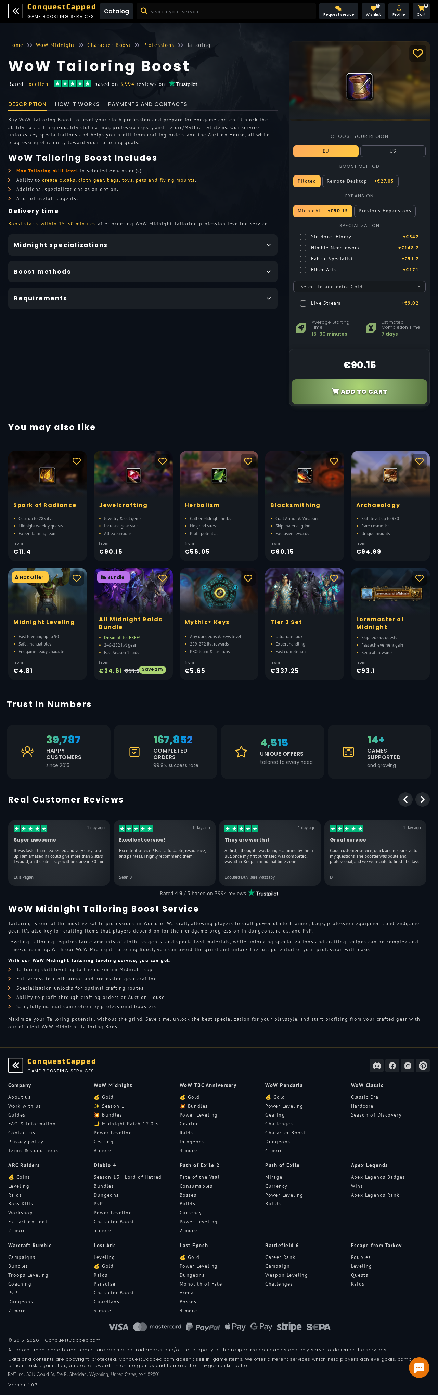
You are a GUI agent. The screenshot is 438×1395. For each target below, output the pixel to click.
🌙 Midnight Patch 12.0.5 (126, 1124)
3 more (102, 1230)
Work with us (24, 1106)
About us (19, 1097)
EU (326, 150)
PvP (98, 1204)
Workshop (20, 1213)
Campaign (277, 1266)
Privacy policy (26, 1141)
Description (27, 104)
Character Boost (285, 1133)
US (393, 150)
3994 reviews (230, 893)
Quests (359, 1275)
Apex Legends (369, 1165)
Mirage (273, 1177)
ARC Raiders (24, 1165)
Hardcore (362, 1106)
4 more (188, 1150)
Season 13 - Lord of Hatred (128, 1177)
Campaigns (22, 1257)
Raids (186, 1133)
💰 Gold (104, 1097)
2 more (17, 1230)
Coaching (19, 1284)
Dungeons (192, 1141)
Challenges (279, 1124)
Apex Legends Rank (375, 1195)
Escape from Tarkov (376, 1245)
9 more (102, 1150)
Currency (191, 1213)
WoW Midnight (113, 1085)
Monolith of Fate (201, 1284)
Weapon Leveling (286, 1275)
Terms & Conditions (33, 1150)
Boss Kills (20, 1204)
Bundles (104, 1186)
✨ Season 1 (109, 1106)
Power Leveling (113, 1133)
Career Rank (280, 1257)
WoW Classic (367, 1085)
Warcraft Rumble (30, 1245)
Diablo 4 (105, 1165)
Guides (16, 1115)
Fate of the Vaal (200, 1177)
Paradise (104, 1284)
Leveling (18, 1186)
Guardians (106, 1302)
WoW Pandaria (284, 1085)
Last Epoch (194, 1245)
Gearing (104, 1141)
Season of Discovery (376, 1115)
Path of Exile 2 (200, 1165)
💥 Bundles (108, 1115)
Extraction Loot (28, 1221)
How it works (77, 104)
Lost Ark (104, 1245)
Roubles (361, 1257)
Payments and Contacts (148, 104)
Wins (357, 1186)
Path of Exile (282, 1165)
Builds (187, 1204)
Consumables (196, 1186)
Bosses (188, 1195)
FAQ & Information (32, 1124)
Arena (187, 1293)
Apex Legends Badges (378, 1177)
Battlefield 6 (282, 1245)
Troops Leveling (28, 1275)
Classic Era (364, 1097)
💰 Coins (19, 1177)
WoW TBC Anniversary (208, 1085)
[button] (398, 11)
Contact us (21, 1133)
